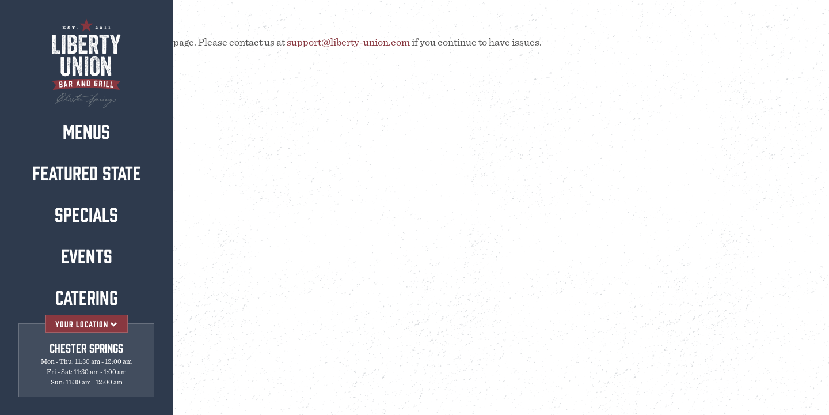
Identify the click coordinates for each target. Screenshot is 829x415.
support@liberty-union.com (348, 42)
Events (86, 255)
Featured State (86, 172)
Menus (85, 130)
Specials (85, 213)
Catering (86, 296)
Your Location (86, 324)
